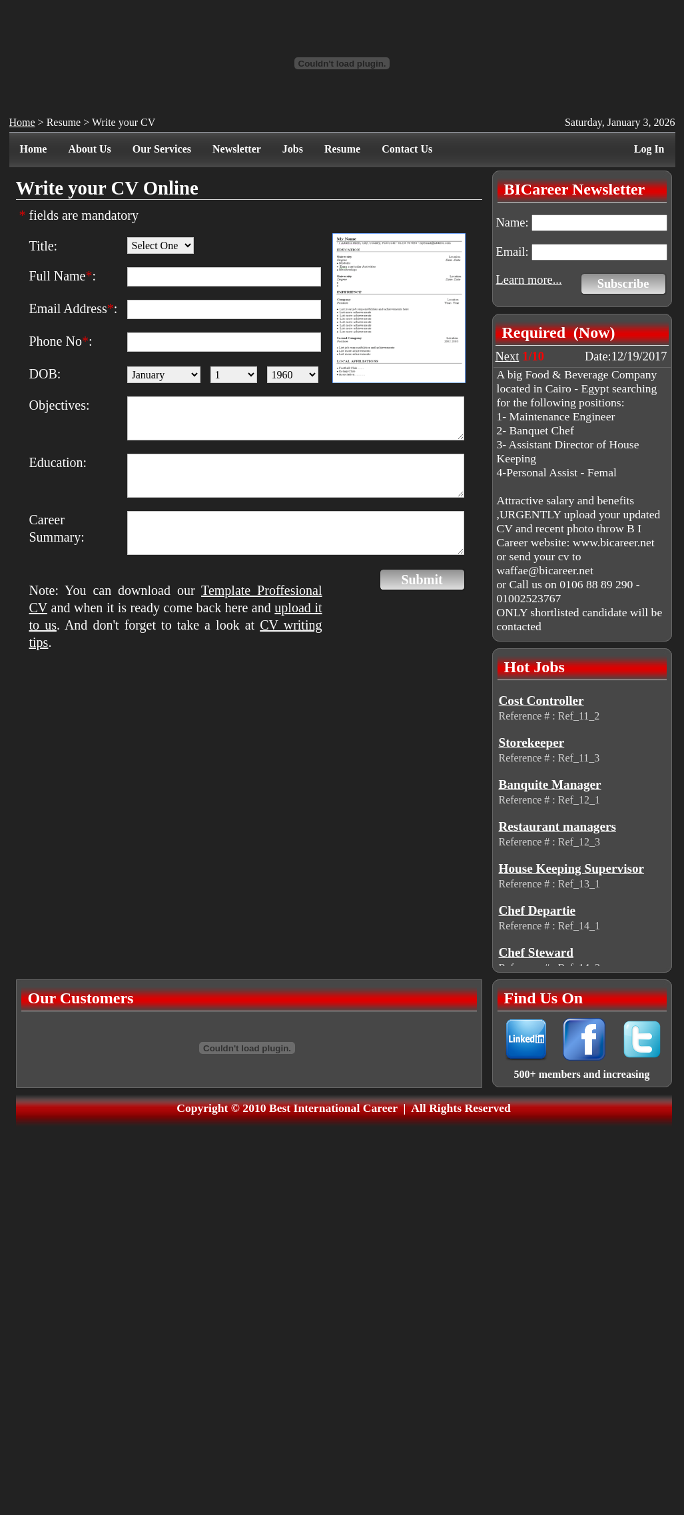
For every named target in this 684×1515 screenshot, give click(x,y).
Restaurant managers (557, 826)
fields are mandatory (79, 215)
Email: (512, 251)
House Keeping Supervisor (572, 868)
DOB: (45, 373)
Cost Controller (541, 701)
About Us (89, 149)
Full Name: (63, 275)
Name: (512, 222)
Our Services (162, 149)
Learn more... (529, 279)
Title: (43, 246)
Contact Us (407, 149)
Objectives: (59, 405)
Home (22, 122)
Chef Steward (536, 952)
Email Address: (73, 308)
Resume (64, 122)
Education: (58, 462)
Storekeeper (532, 743)
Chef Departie (537, 910)
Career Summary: (57, 528)
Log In (649, 149)
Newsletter (236, 149)
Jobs (292, 149)
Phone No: (61, 341)
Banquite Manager (550, 784)
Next (507, 356)
